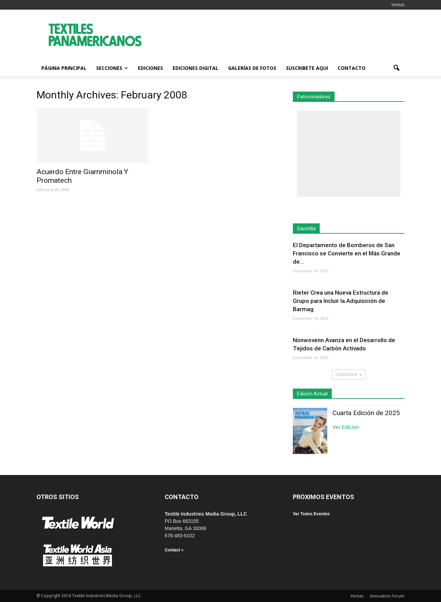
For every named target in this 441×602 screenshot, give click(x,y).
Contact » (174, 550)
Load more (349, 374)
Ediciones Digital (195, 68)
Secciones (112, 68)
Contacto (352, 68)
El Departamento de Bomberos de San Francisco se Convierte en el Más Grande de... (346, 253)
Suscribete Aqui (307, 68)
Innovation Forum (387, 596)
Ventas (397, 5)
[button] (396, 68)
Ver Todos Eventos (311, 513)
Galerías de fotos (252, 68)
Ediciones (150, 68)
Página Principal (63, 68)
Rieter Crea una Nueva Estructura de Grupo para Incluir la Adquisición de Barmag (340, 301)
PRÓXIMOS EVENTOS (323, 497)
